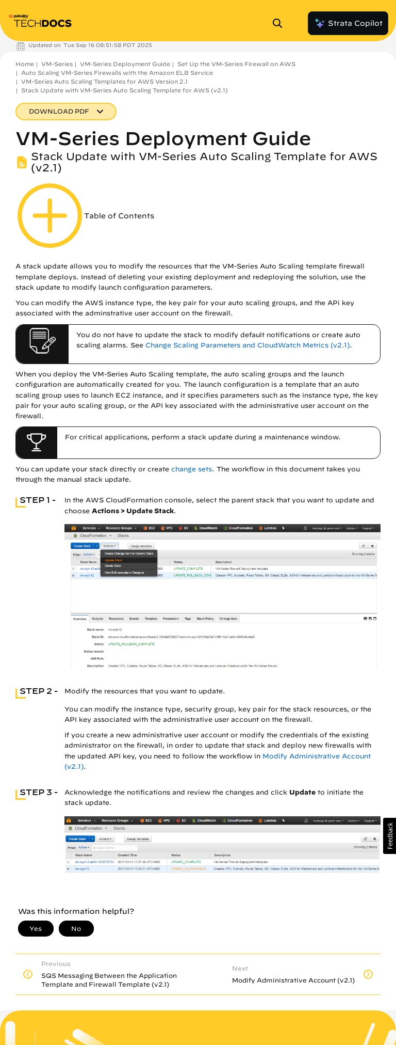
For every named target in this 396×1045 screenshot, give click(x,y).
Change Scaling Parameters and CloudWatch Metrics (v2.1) (247, 345)
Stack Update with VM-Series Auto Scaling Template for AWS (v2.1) (124, 90)
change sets (191, 469)
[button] (389, 836)
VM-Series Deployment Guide (125, 63)
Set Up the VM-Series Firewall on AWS (236, 63)
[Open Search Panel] (280, 23)
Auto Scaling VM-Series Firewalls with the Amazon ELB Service (117, 72)
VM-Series (57, 63)
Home (24, 63)
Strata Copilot (348, 23)
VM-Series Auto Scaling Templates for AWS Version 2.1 (104, 81)
